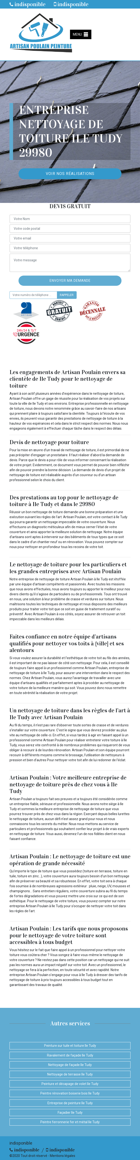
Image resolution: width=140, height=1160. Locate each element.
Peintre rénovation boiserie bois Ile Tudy (70, 1093)
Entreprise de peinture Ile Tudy (70, 1103)
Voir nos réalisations (70, 173)
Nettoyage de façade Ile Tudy (70, 1065)
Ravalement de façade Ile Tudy (70, 1055)
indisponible (27, 4)
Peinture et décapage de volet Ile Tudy (70, 1084)
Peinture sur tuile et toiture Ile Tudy (70, 1045)
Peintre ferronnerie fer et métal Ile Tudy (70, 1122)
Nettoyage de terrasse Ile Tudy (70, 1074)
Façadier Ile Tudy (70, 1112)
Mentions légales (62, 1156)
